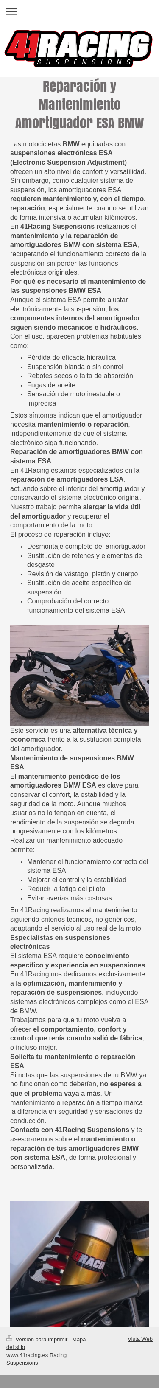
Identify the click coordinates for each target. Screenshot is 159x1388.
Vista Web (140, 1339)
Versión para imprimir (37, 1339)
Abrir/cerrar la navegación (79, 11)
